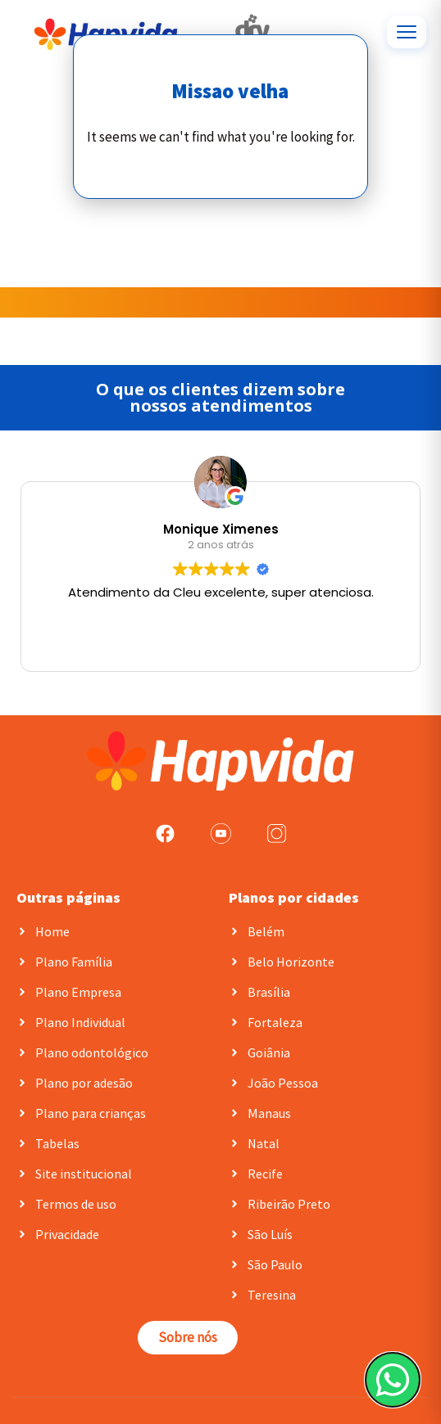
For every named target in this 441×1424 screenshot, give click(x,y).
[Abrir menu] (406, 32)
